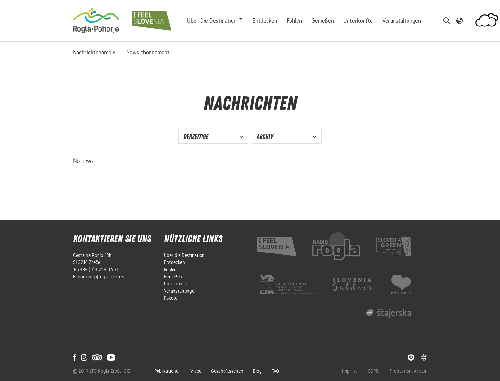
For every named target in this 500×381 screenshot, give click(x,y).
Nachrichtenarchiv (94, 52)
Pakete (170, 298)
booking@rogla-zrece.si (101, 277)
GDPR (374, 371)
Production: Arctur (408, 371)
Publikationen (167, 371)
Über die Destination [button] (212, 20)
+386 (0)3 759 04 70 (98, 270)
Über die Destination (184, 255)
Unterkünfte (358, 20)
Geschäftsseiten (227, 371)
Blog (257, 371)
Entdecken (264, 20)
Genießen (323, 20)
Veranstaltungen (401, 20)
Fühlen (294, 20)
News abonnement (148, 52)
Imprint (350, 371)
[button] (459, 20)
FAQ (275, 371)
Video (196, 371)
